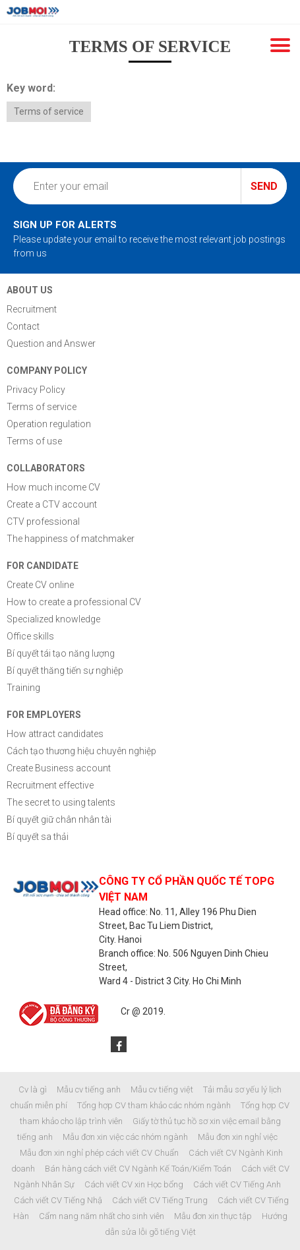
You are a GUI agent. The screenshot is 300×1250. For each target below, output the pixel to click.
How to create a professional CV (74, 602)
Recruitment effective (50, 785)
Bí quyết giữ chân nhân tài (59, 819)
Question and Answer (51, 343)
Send (264, 186)
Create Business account (59, 768)
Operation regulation (49, 424)
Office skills (30, 636)
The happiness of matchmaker (71, 538)
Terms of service (49, 111)
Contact (23, 326)
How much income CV (53, 487)
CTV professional (43, 521)
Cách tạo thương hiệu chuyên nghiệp (81, 751)
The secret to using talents (61, 802)
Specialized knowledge (53, 619)
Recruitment (32, 309)
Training (23, 687)
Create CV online (40, 585)
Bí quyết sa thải (38, 836)
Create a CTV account (52, 504)
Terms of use (34, 441)
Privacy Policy (36, 389)
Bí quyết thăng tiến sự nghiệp (65, 670)
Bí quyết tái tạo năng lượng (61, 653)
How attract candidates (55, 734)
